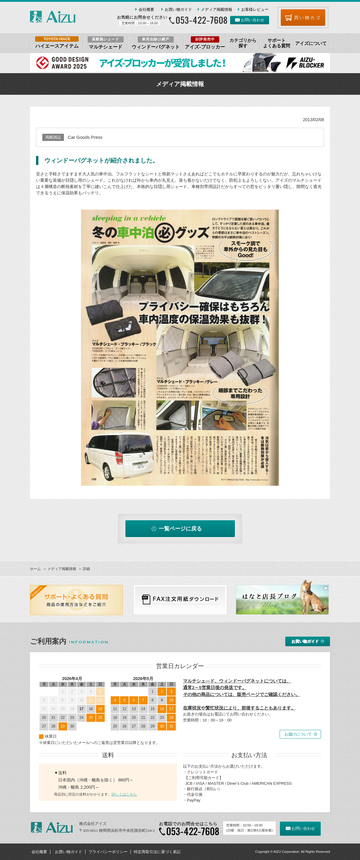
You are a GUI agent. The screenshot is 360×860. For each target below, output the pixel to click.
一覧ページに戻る (180, 529)
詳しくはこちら (124, 794)
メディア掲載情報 (216, 9)
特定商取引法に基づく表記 (157, 852)
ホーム (35, 569)
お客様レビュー (254, 9)
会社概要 (146, 9)
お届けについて (298, 734)
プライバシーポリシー (108, 852)
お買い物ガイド (178, 9)
